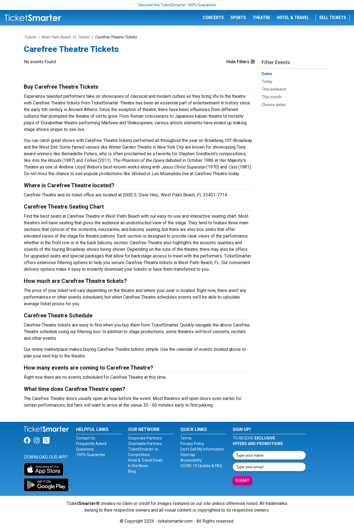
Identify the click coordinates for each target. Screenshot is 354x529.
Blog (132, 471)
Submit (242, 480)
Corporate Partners (145, 438)
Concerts (213, 17)
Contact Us (85, 438)
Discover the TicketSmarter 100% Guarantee (177, 5)
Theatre (261, 17)
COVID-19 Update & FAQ (201, 466)
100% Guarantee (90, 454)
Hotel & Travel (293, 17)
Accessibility (191, 460)
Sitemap (187, 454)
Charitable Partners (145, 443)
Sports (238, 17)
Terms (186, 438)
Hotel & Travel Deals (145, 460)
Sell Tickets (332, 17)
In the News (138, 466)
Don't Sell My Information (202, 449)
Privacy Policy (192, 443)
